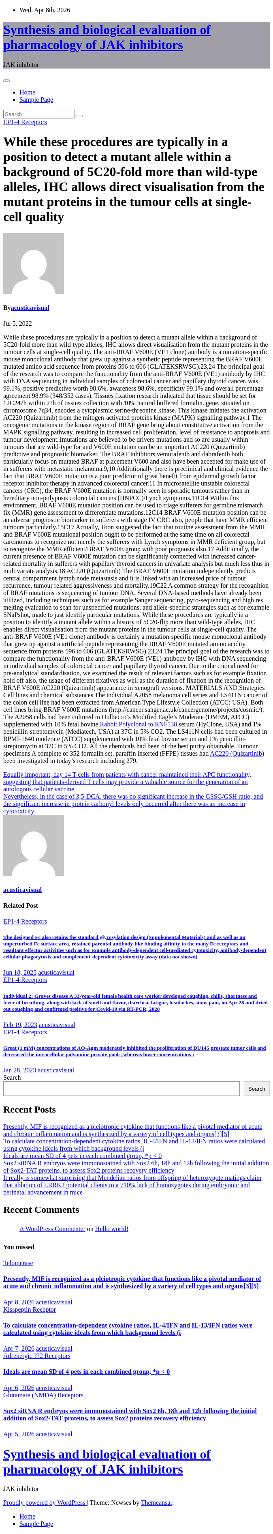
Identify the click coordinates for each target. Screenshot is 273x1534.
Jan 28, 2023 (19, 1070)
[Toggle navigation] (6, 80)
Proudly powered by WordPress (45, 1502)
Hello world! (111, 1228)
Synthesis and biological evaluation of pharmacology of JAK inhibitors (107, 37)
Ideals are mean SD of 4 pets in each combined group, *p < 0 (82, 1155)
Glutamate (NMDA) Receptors (43, 1395)
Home (27, 92)
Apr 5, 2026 (18, 1434)
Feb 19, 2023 (20, 1024)
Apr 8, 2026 (18, 1302)
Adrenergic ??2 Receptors (36, 1355)
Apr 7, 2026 (18, 1348)
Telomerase (18, 1262)
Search (12, 1077)
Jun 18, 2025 (19, 972)
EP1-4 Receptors (25, 121)
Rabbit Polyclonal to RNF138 (138, 724)
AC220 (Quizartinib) (237, 753)
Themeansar (156, 1502)
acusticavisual (30, 307)
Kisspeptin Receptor (29, 1309)
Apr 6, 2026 (18, 1387)
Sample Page (36, 99)
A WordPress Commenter (52, 1228)
